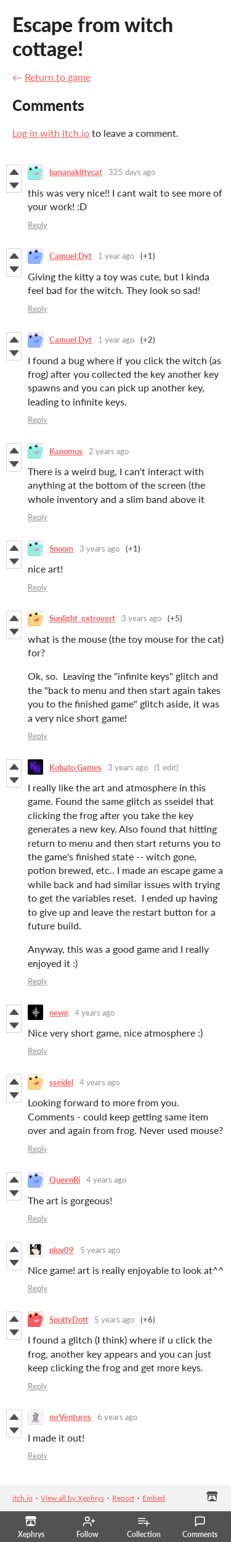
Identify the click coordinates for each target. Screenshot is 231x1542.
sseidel (61, 1082)
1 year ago (116, 256)
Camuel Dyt (70, 256)
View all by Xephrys (72, 1498)
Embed (153, 1498)
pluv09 (61, 1250)
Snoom (61, 548)
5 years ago (100, 1250)
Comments (199, 1527)
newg (58, 1013)
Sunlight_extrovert (82, 618)
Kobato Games (75, 767)
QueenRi (64, 1180)
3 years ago (99, 548)
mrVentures (70, 1417)
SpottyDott (68, 1319)
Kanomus (66, 451)
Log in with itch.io (50, 133)
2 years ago (109, 451)
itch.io (22, 1498)
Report (123, 1498)
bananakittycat (75, 172)
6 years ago (117, 1417)
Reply (37, 225)
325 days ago (131, 172)
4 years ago (95, 1013)
